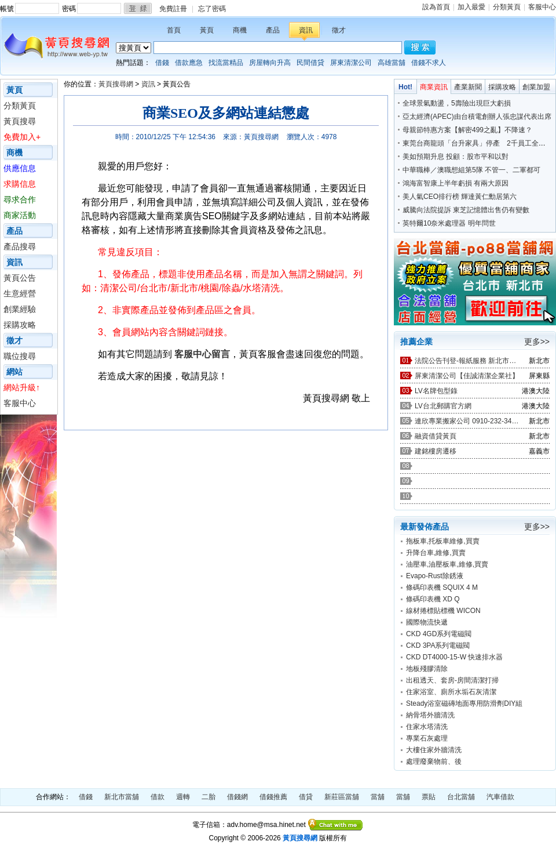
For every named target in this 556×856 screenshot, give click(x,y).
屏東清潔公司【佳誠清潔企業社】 (467, 376)
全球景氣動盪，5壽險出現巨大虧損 (457, 103)
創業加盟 (536, 87)
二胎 (208, 797)
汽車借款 (500, 797)
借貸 (306, 797)
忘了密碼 (212, 9)
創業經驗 (19, 309)
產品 (273, 30)
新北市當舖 (121, 797)
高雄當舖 (391, 63)
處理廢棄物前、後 (434, 761)
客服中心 (542, 7)
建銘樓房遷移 (435, 451)
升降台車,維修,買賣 (436, 553)
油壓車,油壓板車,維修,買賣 (447, 564)
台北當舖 (461, 797)
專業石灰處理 (427, 738)
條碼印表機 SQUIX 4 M (442, 587)
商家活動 (19, 215)
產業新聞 (468, 87)
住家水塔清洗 (427, 727)
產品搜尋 (19, 246)
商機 (240, 30)
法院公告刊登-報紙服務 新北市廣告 (467, 361)
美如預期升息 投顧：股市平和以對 (456, 157)
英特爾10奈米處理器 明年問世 (449, 223)
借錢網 (237, 797)
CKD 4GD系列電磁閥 (438, 634)
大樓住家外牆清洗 (434, 750)
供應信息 (19, 168)
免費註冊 (173, 9)
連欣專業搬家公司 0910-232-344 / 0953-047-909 (467, 421)
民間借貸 (310, 63)
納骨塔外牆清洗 (430, 715)
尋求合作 (19, 199)
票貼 (429, 797)
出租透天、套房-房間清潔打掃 (452, 680)
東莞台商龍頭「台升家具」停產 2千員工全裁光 (478, 143)
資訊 (306, 30)
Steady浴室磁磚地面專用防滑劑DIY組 (464, 703)
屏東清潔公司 (351, 63)
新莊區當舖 (341, 797)
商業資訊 (434, 87)
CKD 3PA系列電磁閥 (438, 645)
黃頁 (207, 30)
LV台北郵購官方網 (443, 406)
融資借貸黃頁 (435, 436)
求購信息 (19, 183)
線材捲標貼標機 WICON (443, 611)
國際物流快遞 (427, 622)
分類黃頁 (507, 7)
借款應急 (189, 63)
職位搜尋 (19, 356)
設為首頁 (436, 7)
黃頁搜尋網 (115, 84)
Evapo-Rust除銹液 (434, 576)
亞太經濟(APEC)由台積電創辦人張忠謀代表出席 (477, 117)
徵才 (339, 30)
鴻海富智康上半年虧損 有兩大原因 (456, 183)
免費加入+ (22, 137)
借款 (157, 797)
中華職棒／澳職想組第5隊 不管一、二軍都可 (471, 170)
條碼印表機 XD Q (433, 599)
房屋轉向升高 (270, 63)
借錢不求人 (428, 63)
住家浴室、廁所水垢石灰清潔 (451, 692)
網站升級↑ (21, 387)
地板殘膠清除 (427, 669)
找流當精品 (226, 63)
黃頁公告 (19, 277)
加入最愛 (471, 7)
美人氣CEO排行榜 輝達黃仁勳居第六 (460, 197)
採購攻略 (19, 324)
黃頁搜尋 (19, 121)
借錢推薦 (273, 797)
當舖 (378, 797)
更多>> (537, 341)
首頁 (174, 30)
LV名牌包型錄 (436, 391)
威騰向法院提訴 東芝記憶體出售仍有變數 (466, 210)
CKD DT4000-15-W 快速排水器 (454, 657)
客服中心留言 (202, 354)
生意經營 (19, 293)
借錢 (162, 63)
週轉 (183, 797)
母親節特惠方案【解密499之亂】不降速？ (467, 130)
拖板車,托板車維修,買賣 (443, 541)
